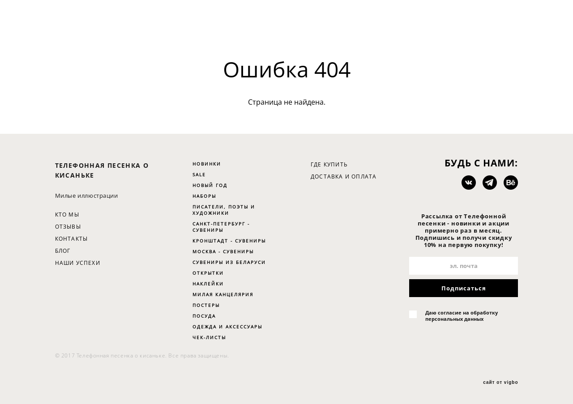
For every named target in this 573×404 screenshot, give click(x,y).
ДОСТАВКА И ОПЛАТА (343, 176)
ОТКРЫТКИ (208, 273)
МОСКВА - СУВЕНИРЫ (223, 251)
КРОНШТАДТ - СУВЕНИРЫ (229, 241)
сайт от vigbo (500, 382)
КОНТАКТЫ (71, 238)
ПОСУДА (204, 316)
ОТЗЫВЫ (68, 226)
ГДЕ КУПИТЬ (329, 164)
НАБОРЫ (204, 196)
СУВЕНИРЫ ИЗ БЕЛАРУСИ (229, 262)
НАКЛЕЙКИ (208, 284)
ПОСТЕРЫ (206, 305)
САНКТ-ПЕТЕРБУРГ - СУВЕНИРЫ (221, 227)
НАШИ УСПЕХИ (77, 263)
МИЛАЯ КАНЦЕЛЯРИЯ (222, 294)
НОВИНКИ (206, 164)
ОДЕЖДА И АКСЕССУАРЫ (227, 326)
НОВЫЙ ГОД (209, 185)
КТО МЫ (67, 214)
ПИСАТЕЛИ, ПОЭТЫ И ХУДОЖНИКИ (223, 210)
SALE (199, 174)
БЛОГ (63, 251)
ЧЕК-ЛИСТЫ (209, 337)
